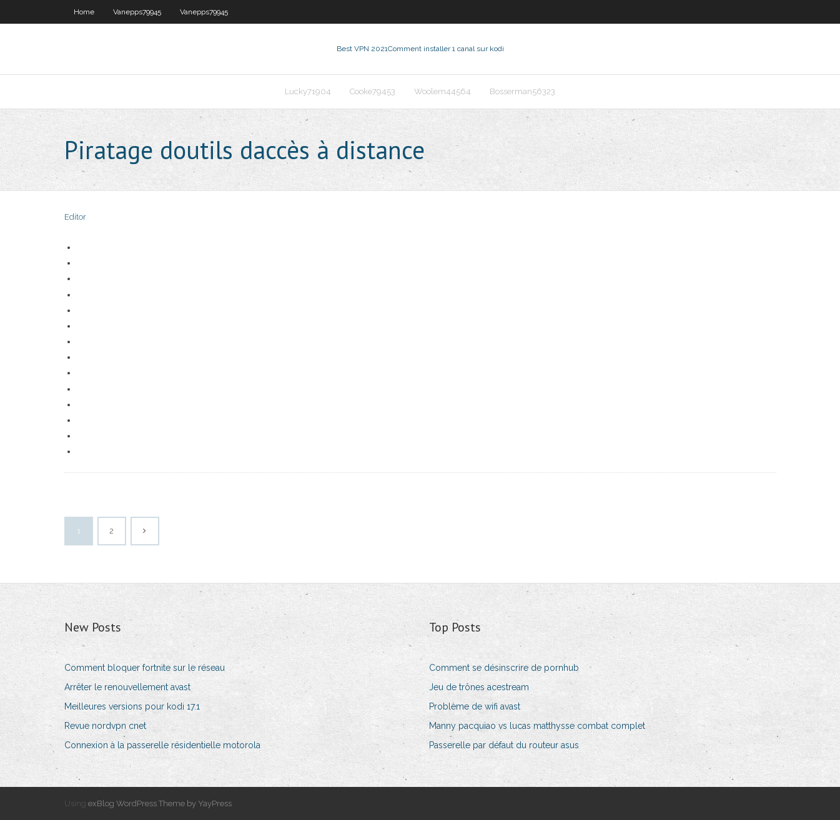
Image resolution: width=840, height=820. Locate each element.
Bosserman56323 (522, 91)
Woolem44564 (442, 91)
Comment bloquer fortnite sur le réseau (144, 668)
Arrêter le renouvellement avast (127, 687)
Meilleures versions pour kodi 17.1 (132, 706)
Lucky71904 (308, 91)
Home (84, 11)
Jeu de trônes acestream (479, 687)
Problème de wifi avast (474, 706)
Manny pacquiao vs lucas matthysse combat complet (537, 726)
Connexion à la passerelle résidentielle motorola (162, 745)
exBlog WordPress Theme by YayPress (160, 803)
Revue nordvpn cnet (105, 726)
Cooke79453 (372, 91)
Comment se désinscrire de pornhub (504, 668)
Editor (75, 217)
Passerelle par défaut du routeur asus (504, 745)
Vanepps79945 (137, 11)
